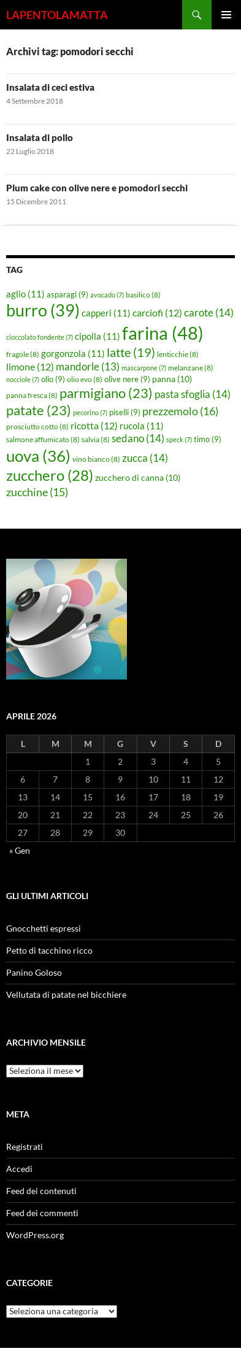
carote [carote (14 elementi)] (209, 312)
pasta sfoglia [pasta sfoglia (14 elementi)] (193, 394)
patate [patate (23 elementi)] (38, 410)
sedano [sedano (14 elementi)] (138, 438)
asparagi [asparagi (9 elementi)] (67, 294)
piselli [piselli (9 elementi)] (124, 412)
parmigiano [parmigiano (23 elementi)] (106, 393)
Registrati (24, 1146)
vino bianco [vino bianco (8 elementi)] (96, 459)
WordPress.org (35, 1235)
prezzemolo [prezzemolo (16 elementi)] (180, 411)
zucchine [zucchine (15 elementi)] (37, 492)
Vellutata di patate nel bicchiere (66, 994)
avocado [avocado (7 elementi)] (107, 295)
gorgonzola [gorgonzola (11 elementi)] (73, 353)
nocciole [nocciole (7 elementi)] (22, 379)
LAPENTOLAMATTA (57, 14)
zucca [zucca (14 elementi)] (145, 457)
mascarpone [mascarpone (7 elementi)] (143, 368)
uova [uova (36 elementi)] (38, 455)
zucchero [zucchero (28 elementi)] (49, 475)
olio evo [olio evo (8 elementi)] (84, 379)
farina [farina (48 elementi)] (163, 332)
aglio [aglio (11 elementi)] (25, 293)
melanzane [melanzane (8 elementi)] (190, 367)
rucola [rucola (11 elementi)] (142, 425)
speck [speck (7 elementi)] (179, 439)
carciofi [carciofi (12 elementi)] (157, 312)
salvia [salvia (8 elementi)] (96, 439)
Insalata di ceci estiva (50, 87)
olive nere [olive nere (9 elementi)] (127, 379)
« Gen (19, 850)
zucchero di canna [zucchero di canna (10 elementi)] (137, 477)
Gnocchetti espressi (43, 928)
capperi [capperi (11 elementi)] (106, 312)
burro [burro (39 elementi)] (43, 310)
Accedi (19, 1168)
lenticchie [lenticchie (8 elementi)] (178, 354)
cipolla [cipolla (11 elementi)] (97, 336)
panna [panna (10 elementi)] (172, 378)
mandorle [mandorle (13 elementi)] (88, 367)
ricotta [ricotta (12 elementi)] (94, 425)
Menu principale (226, 14)
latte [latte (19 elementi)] (131, 352)
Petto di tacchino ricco (49, 950)
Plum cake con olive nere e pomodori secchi (97, 187)
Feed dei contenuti (41, 1190)
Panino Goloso (34, 972)
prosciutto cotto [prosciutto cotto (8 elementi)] (37, 426)
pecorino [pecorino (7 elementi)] (90, 412)
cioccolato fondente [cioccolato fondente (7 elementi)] (39, 337)
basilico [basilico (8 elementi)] (143, 294)
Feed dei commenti (42, 1213)
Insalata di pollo (39, 137)
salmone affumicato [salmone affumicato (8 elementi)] (43, 439)
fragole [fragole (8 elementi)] (22, 354)
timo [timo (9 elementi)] (207, 439)
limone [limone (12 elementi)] (30, 366)
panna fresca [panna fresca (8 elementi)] (32, 395)
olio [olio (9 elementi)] (53, 379)
